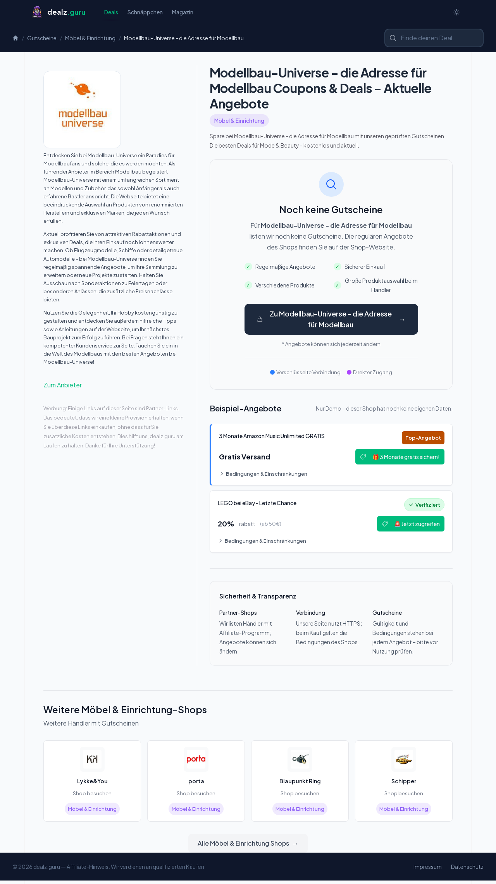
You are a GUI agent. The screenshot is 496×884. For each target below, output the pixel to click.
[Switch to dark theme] (456, 12)
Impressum (427, 870)
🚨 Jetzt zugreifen (409, 526)
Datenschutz (467, 870)
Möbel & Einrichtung (90, 38)
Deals (111, 14)
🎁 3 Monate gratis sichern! (398, 458)
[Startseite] (58, 12)
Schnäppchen (145, 12)
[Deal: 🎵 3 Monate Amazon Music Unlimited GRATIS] (331, 456)
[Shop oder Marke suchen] (434, 38)
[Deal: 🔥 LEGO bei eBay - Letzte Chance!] (331, 524)
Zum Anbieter (62, 386)
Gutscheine (42, 38)
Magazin (182, 12)
